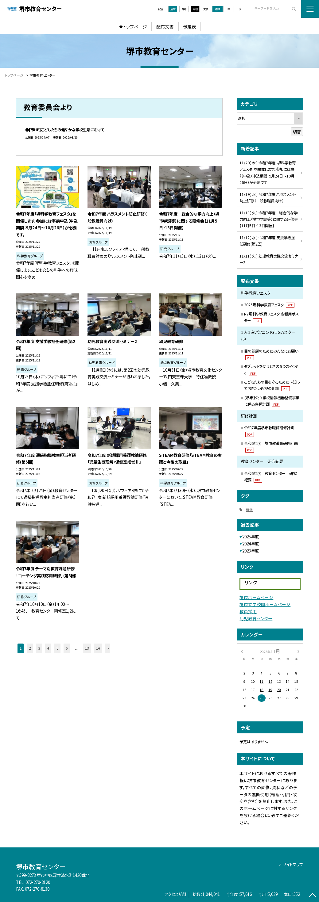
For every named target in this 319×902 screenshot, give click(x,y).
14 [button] (98, 648)
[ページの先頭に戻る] (312, 895)
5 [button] (57, 648)
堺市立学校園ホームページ (264, 604)
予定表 (189, 27)
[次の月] (298, 650)
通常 (172, 9)
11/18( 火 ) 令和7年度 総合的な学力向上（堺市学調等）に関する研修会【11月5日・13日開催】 (268, 219)
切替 (297, 132)
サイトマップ (292, 864)
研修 (249, 509)
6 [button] (67, 648)
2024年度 (250, 544)
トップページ (135, 27)
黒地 (195, 9)
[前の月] (242, 650)
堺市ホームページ (256, 597)
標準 (217, 9)
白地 (183, 9)
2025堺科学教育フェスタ (269, 305)
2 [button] (30, 648)
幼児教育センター (255, 618)
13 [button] (87, 648)
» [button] (108, 648)
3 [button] (39, 648)
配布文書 (164, 27)
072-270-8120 (37, 882)
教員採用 (248, 611)
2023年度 (250, 551)
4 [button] (48, 648)
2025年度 (250, 537)
